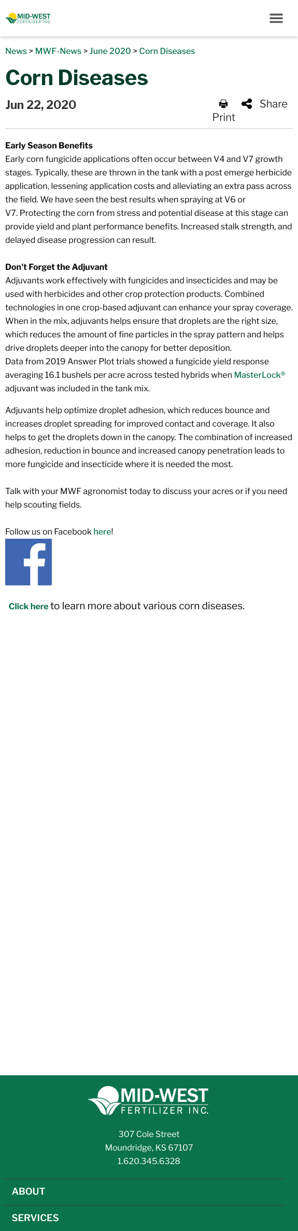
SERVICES (35, 1218)
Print (224, 111)
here (102, 532)
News (16, 51)
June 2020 (110, 51)
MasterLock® (260, 375)
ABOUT (28, 1191)
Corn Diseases (167, 51)
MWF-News (58, 51)
